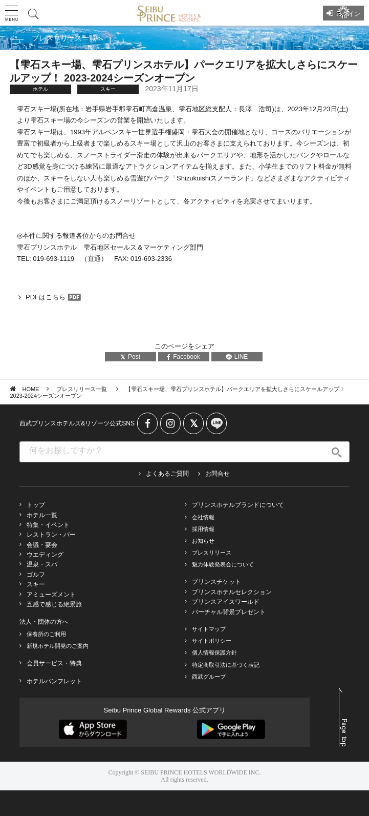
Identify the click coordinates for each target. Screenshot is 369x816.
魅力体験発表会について (223, 564)
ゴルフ (36, 574)
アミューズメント (51, 594)
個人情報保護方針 (214, 652)
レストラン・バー (51, 534)
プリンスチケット (216, 581)
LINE (237, 356)
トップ (36, 504)
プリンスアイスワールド (225, 601)
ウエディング (45, 554)
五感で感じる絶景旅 (54, 604)
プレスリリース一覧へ (67, 38)
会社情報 (203, 517)
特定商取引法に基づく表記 (225, 665)
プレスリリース (211, 552)
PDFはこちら (46, 297)
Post (130, 356)
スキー (36, 584)
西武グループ (209, 677)
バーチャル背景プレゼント (229, 612)
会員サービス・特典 (54, 663)
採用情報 (203, 529)
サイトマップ (209, 629)
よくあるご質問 (167, 473)
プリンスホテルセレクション (232, 592)
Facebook (183, 356)
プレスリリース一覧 (82, 389)
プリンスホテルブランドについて (238, 504)
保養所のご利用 (46, 634)
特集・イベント (48, 524)
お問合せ (217, 473)
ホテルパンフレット (54, 681)
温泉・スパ (42, 564)
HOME (30, 389)
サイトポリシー (211, 641)
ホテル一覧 (42, 515)
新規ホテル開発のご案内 (58, 646)
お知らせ (203, 541)
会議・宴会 (42, 544)
